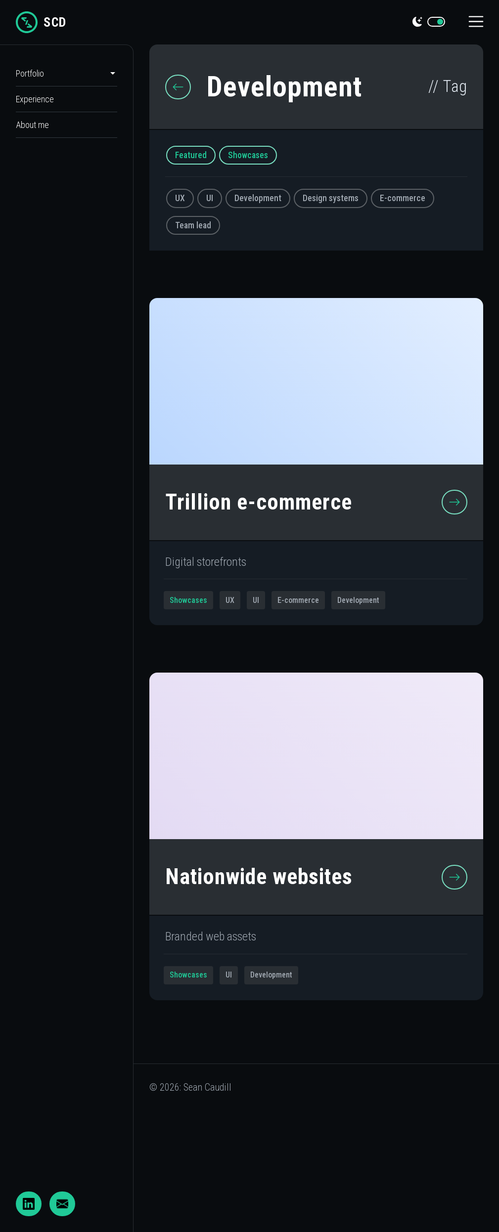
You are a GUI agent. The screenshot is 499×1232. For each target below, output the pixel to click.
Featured (191, 155)
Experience (35, 99)
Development (257, 198)
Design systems (331, 198)
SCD (41, 22)
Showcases (248, 155)
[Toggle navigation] (476, 22)
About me (32, 125)
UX (180, 198)
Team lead (193, 225)
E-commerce (402, 198)
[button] (79, 73)
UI (209, 198)
